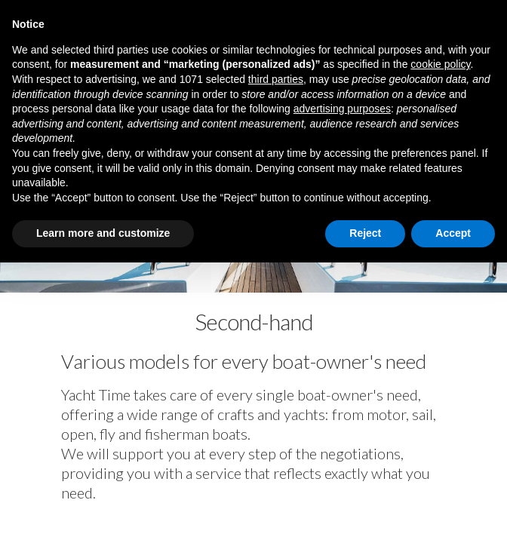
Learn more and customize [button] (103, 233)
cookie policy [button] (440, 64)
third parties (275, 79)
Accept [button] (453, 233)
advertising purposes (342, 109)
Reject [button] (365, 233)
